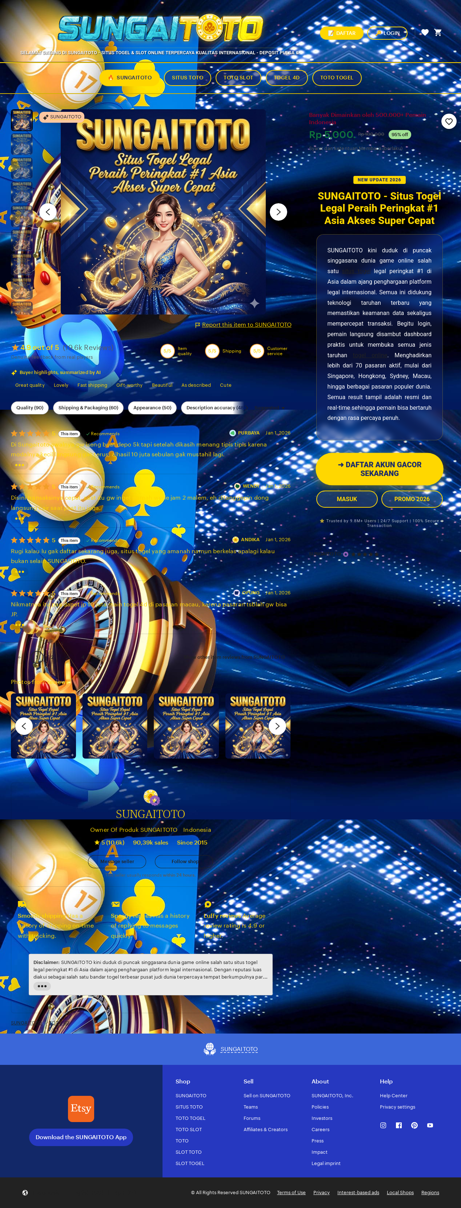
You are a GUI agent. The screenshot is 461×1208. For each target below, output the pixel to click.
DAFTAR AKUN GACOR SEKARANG (379, 469)
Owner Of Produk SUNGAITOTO (133, 829)
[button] (154, 800)
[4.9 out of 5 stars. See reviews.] (366, 554)
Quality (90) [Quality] (29, 407)
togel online (370, 355)
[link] (19, 657)
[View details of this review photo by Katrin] (257, 726)
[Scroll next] (246, 407)
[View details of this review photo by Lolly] (43, 726)
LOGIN (387, 33)
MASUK (347, 499)
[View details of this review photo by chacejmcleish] (115, 726)
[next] (277, 726)
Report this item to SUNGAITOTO (244, 324)
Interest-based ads (358, 1192)
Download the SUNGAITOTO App (81, 1137)
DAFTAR (342, 33)
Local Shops (400, 1192)
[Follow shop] (184, 861)
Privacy (321, 1192)
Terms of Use (291, 1192)
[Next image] (278, 212)
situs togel (356, 271)
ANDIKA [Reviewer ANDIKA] (250, 539)
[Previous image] (48, 212)
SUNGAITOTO (325, 553)
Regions (430, 1192)
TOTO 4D (59, 1023)
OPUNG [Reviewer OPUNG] (251, 592)
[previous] (24, 726)
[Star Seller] (345, 554)
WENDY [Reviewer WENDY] (251, 486)
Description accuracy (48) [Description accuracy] (216, 407)
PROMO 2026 (412, 499)
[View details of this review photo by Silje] (186, 726)
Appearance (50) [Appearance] (152, 407)
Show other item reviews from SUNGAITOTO (234, 657)
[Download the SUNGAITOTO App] (81, 1109)
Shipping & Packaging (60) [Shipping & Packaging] (88, 407)
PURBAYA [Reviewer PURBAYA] (249, 433)
